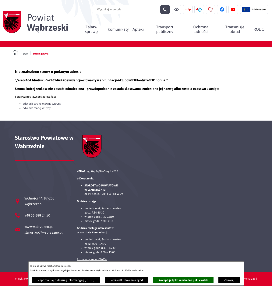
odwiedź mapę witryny (37, 108)
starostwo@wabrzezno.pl (43, 232)
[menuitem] (91, 29)
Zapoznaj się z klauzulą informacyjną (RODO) (66, 280)
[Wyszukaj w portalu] (131, 9)
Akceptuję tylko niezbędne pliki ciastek (183, 280)
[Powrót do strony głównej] (20, 53)
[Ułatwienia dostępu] (176, 9)
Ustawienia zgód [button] (247, 278)
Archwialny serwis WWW (92, 259)
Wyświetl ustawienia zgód (127, 280)
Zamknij (229, 280)
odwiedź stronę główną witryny (42, 103)
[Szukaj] (165, 9)
